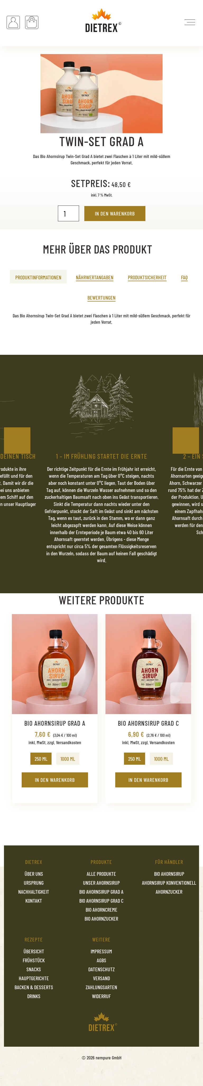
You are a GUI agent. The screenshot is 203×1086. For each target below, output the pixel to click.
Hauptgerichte (34, 978)
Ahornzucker (169, 891)
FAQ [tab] (184, 277)
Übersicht (34, 951)
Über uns (34, 873)
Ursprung (34, 882)
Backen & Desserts (34, 987)
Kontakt (33, 900)
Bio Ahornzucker (101, 918)
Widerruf (101, 996)
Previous (17, 440)
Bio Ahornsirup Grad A (101, 891)
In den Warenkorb (115, 213)
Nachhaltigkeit (33, 891)
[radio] (41, 758)
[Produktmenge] (68, 213)
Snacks (33, 969)
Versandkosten (68, 742)
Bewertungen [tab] (101, 297)
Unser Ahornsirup (101, 882)
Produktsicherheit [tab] (147, 277)
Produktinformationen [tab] (38, 277)
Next (186, 440)
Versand (101, 978)
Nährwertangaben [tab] (94, 277)
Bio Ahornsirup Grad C (101, 900)
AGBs (101, 960)
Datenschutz (101, 969)
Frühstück (34, 960)
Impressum (101, 951)
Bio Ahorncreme (101, 909)
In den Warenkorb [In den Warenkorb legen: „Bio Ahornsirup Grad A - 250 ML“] (55, 780)
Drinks (33, 996)
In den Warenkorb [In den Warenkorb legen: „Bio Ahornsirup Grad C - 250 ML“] (148, 780)
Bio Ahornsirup (169, 873)
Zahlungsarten (101, 987)
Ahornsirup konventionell (169, 882)
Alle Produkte (101, 873)
